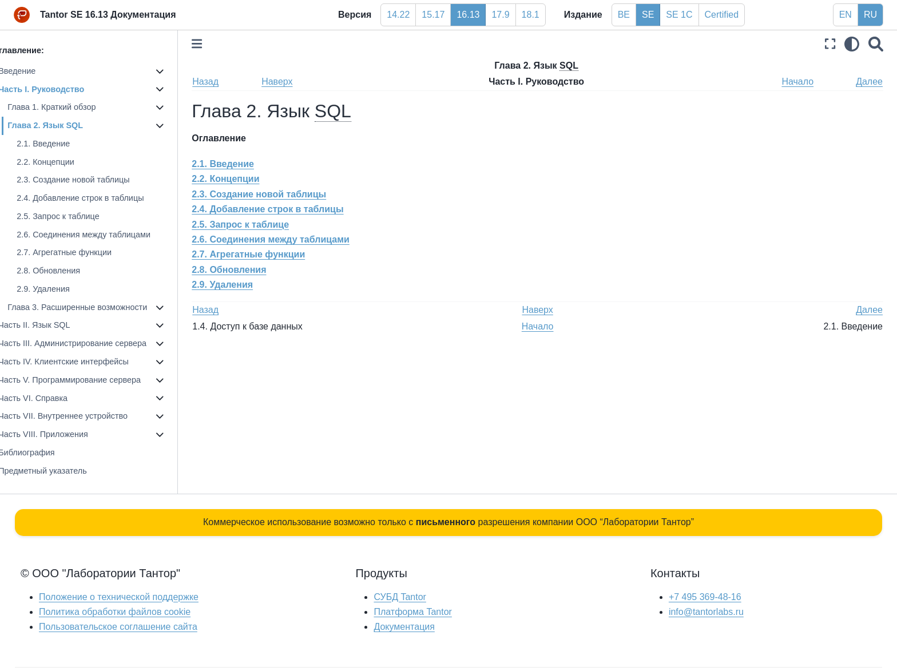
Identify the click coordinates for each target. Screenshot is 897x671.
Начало (799, 81)
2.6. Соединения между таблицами (100, 234)
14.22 (398, 14)
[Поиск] (876, 44)
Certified (722, 14)
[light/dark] (852, 44)
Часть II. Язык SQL (50, 324)
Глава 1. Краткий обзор (68, 107)
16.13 (468, 14)
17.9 (500, 14)
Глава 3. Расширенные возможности (94, 307)
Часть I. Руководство (58, 89)
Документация (404, 627)
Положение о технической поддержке (119, 597)
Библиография (43, 452)
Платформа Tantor (412, 612)
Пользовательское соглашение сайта (118, 627)
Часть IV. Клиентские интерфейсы (80, 361)
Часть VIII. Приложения (60, 434)
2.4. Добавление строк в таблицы (96, 198)
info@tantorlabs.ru (706, 612)
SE (648, 14)
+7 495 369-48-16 (705, 597)
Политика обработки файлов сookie (114, 612)
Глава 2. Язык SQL (62, 125)
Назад (222, 81)
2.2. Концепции (62, 161)
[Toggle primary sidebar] (213, 44)
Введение (33, 71)
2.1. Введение (59, 143)
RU (870, 14)
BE (624, 14)
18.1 (530, 14)
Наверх (291, 81)
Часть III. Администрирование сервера (89, 343)
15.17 (433, 14)
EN (845, 14)
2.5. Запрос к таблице (74, 216)
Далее (869, 81)
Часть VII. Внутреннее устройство (79, 415)
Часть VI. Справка (49, 398)
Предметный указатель (59, 470)
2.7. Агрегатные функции (80, 252)
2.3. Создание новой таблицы (89, 179)
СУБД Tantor (400, 597)
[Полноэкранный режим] (830, 44)
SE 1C (679, 14)
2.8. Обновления (65, 270)
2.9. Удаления (59, 288)
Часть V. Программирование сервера (86, 379)
